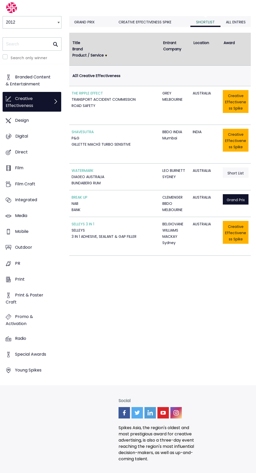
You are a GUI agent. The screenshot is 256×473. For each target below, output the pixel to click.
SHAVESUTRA (83, 131)
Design (22, 120)
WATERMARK (82, 170)
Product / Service (88, 55)
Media (21, 216)
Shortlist (205, 22)
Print (20, 279)
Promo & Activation (19, 320)
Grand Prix (84, 22)
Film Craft (25, 184)
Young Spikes (28, 370)
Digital (21, 136)
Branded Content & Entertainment (28, 80)
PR (17, 263)
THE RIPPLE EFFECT (87, 93)
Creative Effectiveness (19, 102)
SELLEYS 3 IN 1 (83, 224)
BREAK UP (79, 197)
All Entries (236, 22)
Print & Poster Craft (24, 298)
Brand (77, 49)
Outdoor (23, 248)
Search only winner (29, 57)
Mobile (22, 232)
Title (76, 42)
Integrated (26, 200)
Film (19, 168)
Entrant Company (172, 46)
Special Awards (30, 354)
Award (229, 42)
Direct (21, 152)
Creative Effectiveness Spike (145, 22)
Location (201, 42)
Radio (20, 338)
